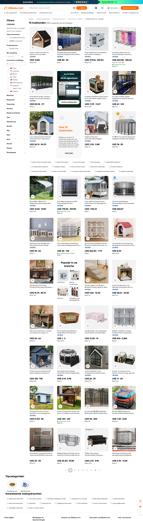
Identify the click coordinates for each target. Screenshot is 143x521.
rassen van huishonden (58, 171)
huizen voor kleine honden (35, 508)
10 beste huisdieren (116, 167)
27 (95, 470)
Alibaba (31, 19)
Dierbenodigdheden (43, 19)
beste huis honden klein (15, 503)
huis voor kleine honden (77, 167)
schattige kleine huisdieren (39, 167)
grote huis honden (78, 162)
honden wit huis (45, 503)
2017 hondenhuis (81, 503)
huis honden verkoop (34, 499)
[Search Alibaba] (50, 8)
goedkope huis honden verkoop (104, 171)
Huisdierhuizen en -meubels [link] (94, 19)
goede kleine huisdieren (112, 162)
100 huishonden (94, 162)
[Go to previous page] (66, 470)
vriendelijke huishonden (15, 508)
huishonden (31, 503)
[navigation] (15, 245)
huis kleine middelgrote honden (55, 499)
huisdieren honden (58, 167)
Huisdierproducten (59, 19)
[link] (140, 501)
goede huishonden (118, 499)
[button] (74, 8)
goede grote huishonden (15, 499)
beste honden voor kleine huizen (40, 162)
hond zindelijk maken (118, 503)
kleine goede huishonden (99, 499)
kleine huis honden (61, 162)
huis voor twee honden (99, 503)
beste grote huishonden (97, 167)
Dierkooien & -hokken (75, 19)
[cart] (102, 8)
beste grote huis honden (38, 171)
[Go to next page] (99, 470)
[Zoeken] (81, 8)
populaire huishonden (126, 171)
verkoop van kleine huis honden (80, 171)
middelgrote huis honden (63, 503)
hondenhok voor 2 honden (78, 499)
